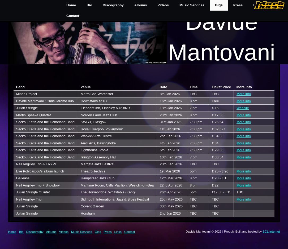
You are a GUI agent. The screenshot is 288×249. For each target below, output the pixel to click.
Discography (113, 5)
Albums (140, 5)
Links (118, 231)
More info (244, 94)
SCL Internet (271, 231)
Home (71, 5)
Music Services (191, 5)
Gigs (219, 5)
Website (243, 108)
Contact (72, 16)
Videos (163, 5)
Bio (89, 5)
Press (108, 231)
